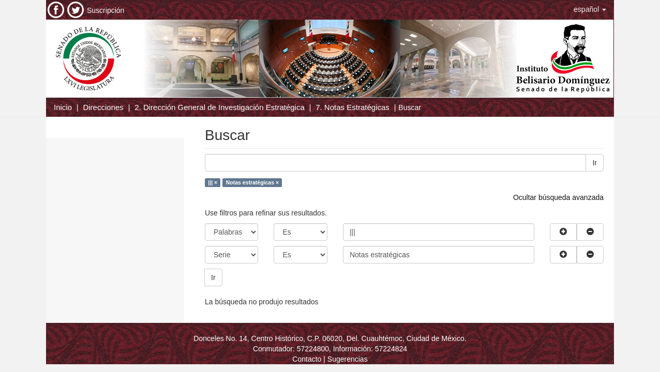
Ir (594, 163)
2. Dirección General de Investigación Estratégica (219, 107)
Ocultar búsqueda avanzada (558, 197)
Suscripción (105, 10)
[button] (590, 9)
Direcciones (103, 107)
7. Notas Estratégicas (352, 107)
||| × (212, 182)
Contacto (306, 359)
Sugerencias (347, 359)
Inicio (63, 107)
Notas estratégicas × (252, 182)
